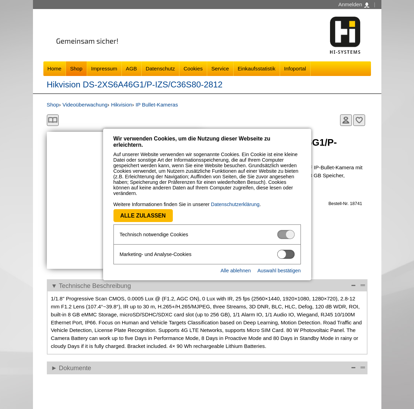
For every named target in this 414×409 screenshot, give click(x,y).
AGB (131, 68)
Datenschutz (160, 68)
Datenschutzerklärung (235, 204)
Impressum (104, 68)
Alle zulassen (143, 216)
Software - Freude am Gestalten (345, 35)
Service (220, 68)
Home (55, 68)
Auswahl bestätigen (279, 270)
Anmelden (353, 4)
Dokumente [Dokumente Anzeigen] (75, 368)
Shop (76, 68)
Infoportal (295, 68)
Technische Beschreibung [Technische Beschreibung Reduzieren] (95, 285)
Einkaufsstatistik (257, 68)
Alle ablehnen (235, 270)
